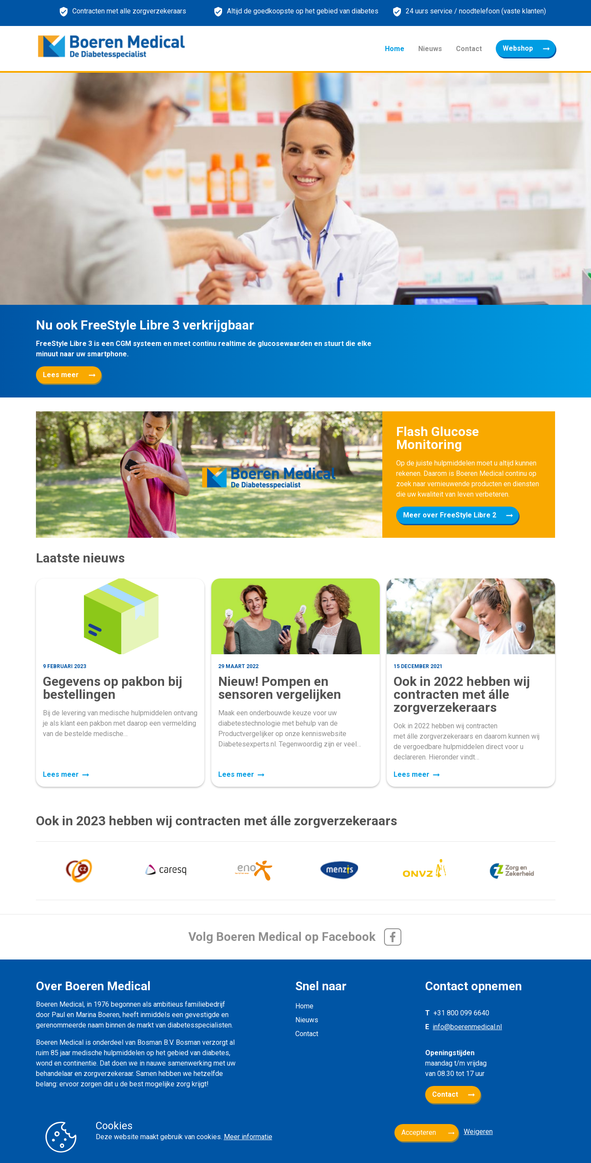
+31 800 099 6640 (461, 1013)
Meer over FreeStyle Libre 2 (449, 515)
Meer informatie (248, 1137)
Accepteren (418, 1132)
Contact (469, 49)
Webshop (518, 48)
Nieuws (430, 49)
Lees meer (61, 375)
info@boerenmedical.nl (467, 1027)
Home (394, 49)
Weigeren (478, 1131)
